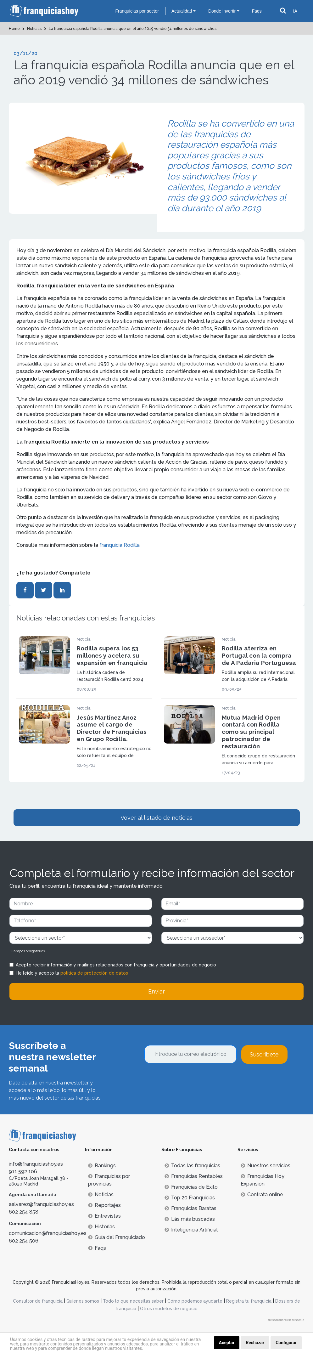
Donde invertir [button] (222, 11)
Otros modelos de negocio (169, 1308)
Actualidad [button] (181, 11)
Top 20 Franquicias (190, 1198)
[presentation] (192, 1080)
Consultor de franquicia (38, 1301)
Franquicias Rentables (194, 1176)
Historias (101, 1227)
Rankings (102, 1166)
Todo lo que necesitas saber (133, 1301)
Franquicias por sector (137, 11)
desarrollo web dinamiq (286, 1320)
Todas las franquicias (192, 1166)
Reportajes (104, 1205)
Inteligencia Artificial (191, 1230)
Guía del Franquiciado (116, 1237)
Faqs (257, 11)
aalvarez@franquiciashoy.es (41, 1204)
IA (295, 11)
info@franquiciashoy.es (36, 1164)
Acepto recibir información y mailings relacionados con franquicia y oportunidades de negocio (116, 964)
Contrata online (262, 1194)
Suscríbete (264, 1054)
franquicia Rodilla (119, 545)
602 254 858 (23, 1212)
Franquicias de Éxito (191, 1187)
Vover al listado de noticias (156, 817)
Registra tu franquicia (248, 1301)
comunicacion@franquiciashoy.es (48, 1233)
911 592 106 (23, 1172)
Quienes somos (82, 1301)
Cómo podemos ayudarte (194, 1301)
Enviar (156, 991)
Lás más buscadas (190, 1219)
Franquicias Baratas (190, 1208)
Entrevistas (104, 1216)
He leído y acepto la (72, 973)
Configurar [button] (286, 1342)
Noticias (101, 1194)
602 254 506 (23, 1241)
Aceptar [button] (227, 1342)
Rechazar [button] (255, 1342)
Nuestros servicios (265, 1166)
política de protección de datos (94, 973)
